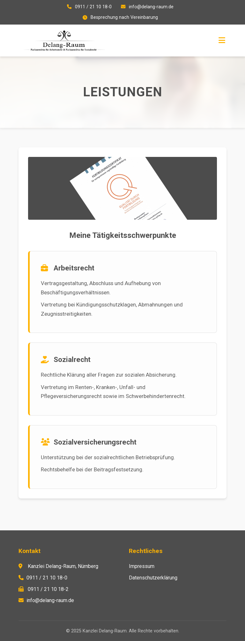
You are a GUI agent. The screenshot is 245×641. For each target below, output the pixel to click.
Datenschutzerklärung (153, 578)
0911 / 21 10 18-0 (93, 7)
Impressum (141, 566)
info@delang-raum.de (151, 7)
